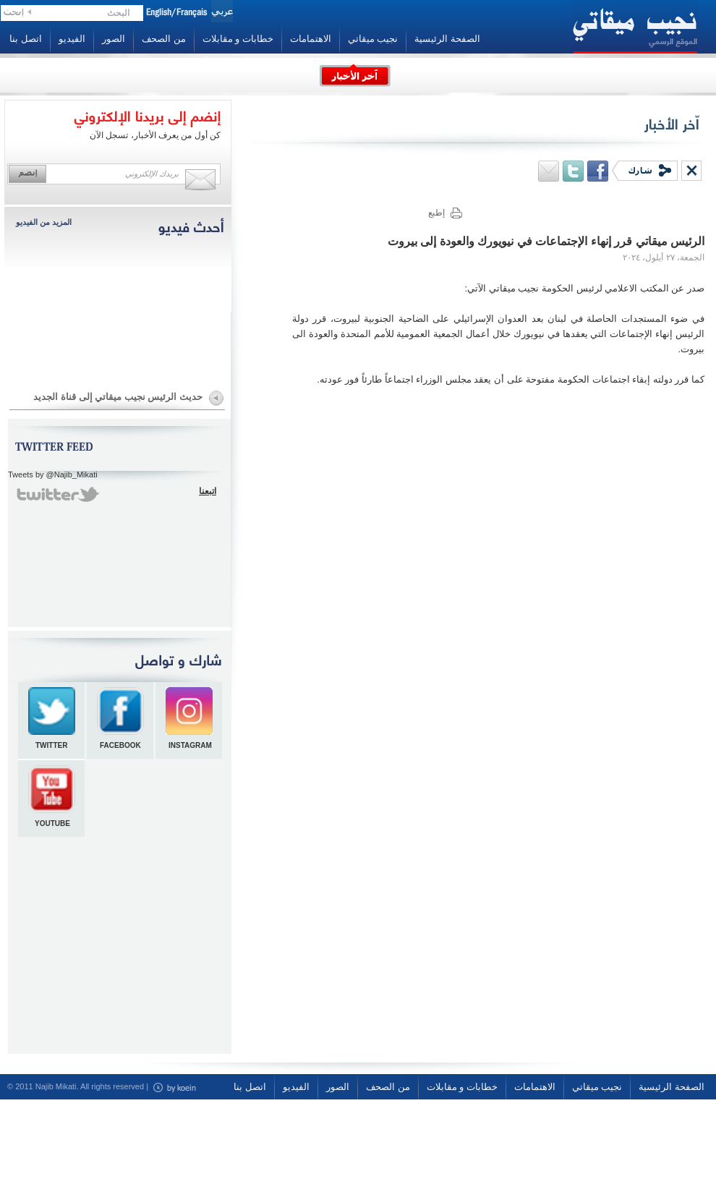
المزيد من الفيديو (44, 222)
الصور (113, 38)
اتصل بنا (25, 38)
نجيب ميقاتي (373, 38)
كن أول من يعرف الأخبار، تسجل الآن (155, 135)
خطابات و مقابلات (238, 38)
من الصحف (164, 38)
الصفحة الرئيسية (447, 38)
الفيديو (72, 38)
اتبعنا (207, 491)
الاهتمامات (310, 38)
